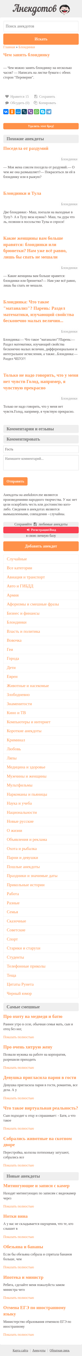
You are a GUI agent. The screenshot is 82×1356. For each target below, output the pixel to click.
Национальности (22, 812)
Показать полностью (18, 1037)
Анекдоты (38, 1350)
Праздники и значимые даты (32, 875)
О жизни (14, 830)
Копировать (44, 103)
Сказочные (16, 921)
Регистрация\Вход (41, 530)
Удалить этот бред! (41, 126)
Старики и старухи (23, 948)
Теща (11, 975)
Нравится (17, 96)
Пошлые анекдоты (23, 866)
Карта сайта (20, 1350)
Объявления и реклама (27, 839)
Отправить (15, 481)
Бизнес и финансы (23, 613)
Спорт (12, 939)
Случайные (17, 559)
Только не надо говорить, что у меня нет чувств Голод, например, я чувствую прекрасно (40, 381)
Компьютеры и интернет (29, 722)
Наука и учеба (19, 803)
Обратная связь (60, 1350)
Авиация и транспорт (26, 577)
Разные (13, 903)
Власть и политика (23, 631)
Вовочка (14, 640)
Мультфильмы (19, 785)
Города (13, 658)
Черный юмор (19, 993)
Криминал (16, 740)
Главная (9, 47)
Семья (12, 912)
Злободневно (18, 694)
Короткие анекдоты (24, 730)
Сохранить (44, 96)
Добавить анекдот (41, 546)
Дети (11, 667)
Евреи (12, 676)
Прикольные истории (26, 884)
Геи (10, 649)
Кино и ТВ (16, 712)
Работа (13, 893)
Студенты (15, 957)
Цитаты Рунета (20, 984)
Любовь (14, 749)
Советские (16, 930)
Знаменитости (19, 703)
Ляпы (12, 758)
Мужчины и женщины (27, 776)
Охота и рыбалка (22, 848)
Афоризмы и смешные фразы (33, 604)
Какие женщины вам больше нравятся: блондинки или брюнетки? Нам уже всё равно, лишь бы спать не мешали (35, 247)
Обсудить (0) (17, 103)
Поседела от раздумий (25, 148)
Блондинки (27, 47)
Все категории (19, 568)
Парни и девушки (22, 857)
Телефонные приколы (26, 966)
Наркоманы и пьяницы (27, 794)
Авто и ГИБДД (20, 586)
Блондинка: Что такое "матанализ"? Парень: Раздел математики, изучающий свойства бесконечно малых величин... (38, 311)
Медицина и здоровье (26, 767)
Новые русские (20, 821)
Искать (41, 39)
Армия (13, 595)
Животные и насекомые (28, 685)
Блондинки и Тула (22, 193)
